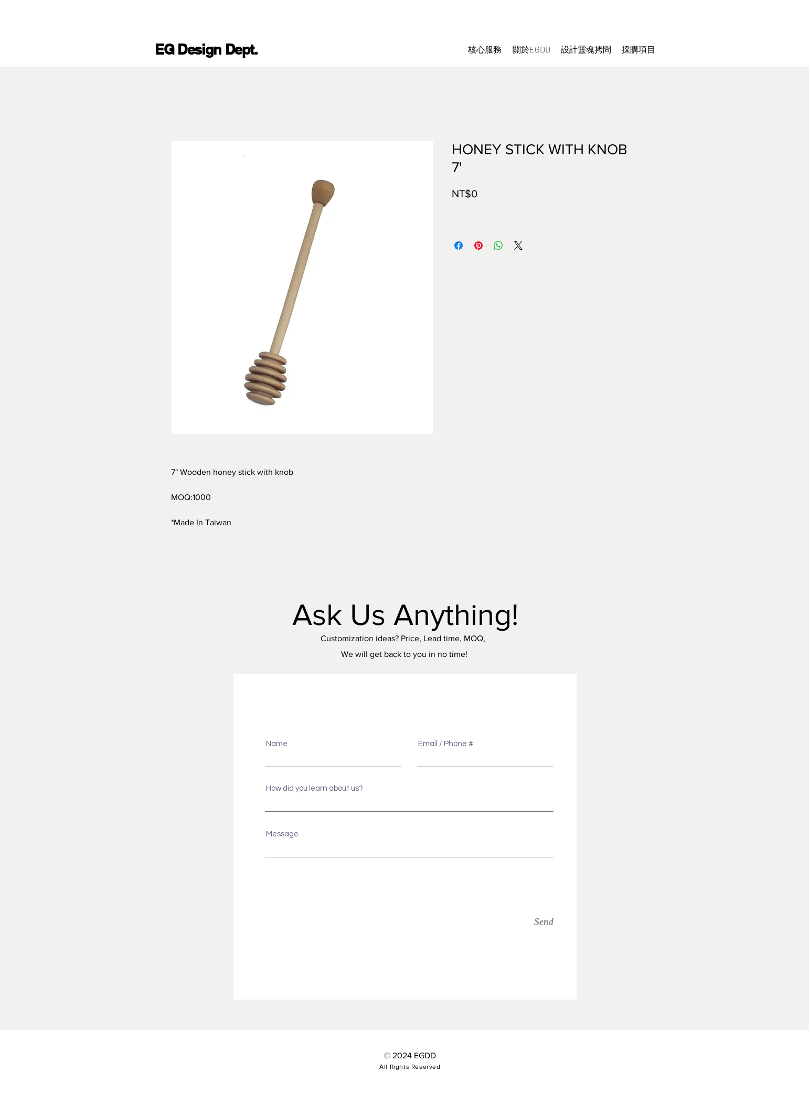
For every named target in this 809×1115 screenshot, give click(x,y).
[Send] (505, 922)
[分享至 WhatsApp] (498, 245)
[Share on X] (518, 245)
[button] (638, 49)
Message (282, 834)
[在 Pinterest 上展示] (478, 245)
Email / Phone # (445, 744)
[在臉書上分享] (458, 245)
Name (277, 744)
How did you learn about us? (314, 788)
